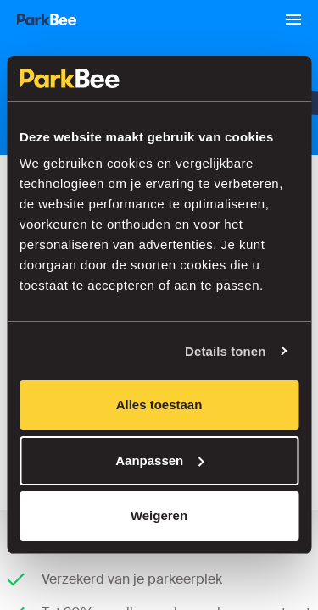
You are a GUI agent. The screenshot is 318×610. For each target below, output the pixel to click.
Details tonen (225, 351)
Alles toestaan (159, 404)
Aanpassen (159, 460)
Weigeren (159, 515)
